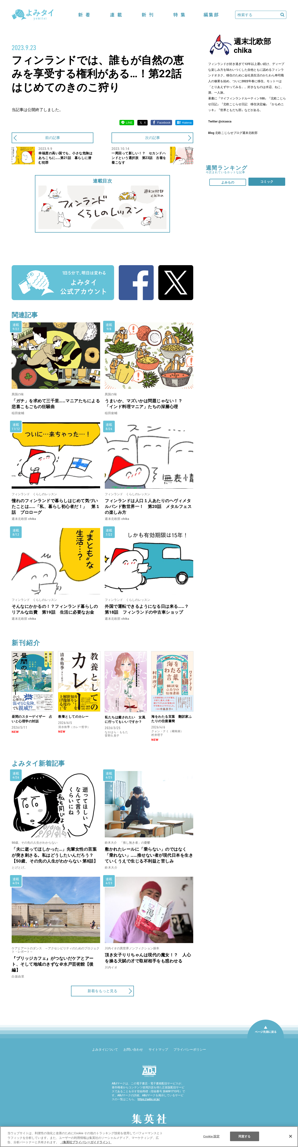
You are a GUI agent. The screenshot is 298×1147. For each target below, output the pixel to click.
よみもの (227, 182)
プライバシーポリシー (189, 1049)
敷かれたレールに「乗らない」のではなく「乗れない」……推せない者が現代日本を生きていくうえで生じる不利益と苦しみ (149, 855)
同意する (244, 1136)
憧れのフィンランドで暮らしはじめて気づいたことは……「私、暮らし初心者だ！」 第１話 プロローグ (56, 506)
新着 (84, 15)
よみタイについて (105, 1049)
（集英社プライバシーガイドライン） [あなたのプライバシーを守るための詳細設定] (86, 1142)
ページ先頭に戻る (265, 1038)
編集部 (210, 15)
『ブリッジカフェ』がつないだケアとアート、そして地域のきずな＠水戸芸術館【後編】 (53, 964)
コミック (266, 181)
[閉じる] (290, 1136)
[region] (149, 1136)
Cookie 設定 (211, 1136)
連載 (115, 15)
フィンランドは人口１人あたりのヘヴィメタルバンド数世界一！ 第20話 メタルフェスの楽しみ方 (148, 506)
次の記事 (152, 137)
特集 (179, 15)
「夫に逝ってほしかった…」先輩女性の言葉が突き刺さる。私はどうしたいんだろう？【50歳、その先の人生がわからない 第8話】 (55, 855)
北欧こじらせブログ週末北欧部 (236, 133)
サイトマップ (158, 1049)
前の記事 (52, 137)
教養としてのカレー (73, 716)
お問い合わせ (133, 1049)
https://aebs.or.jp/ (149, 1099)
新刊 (147, 15)
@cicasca (224, 121)
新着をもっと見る (102, 991)
